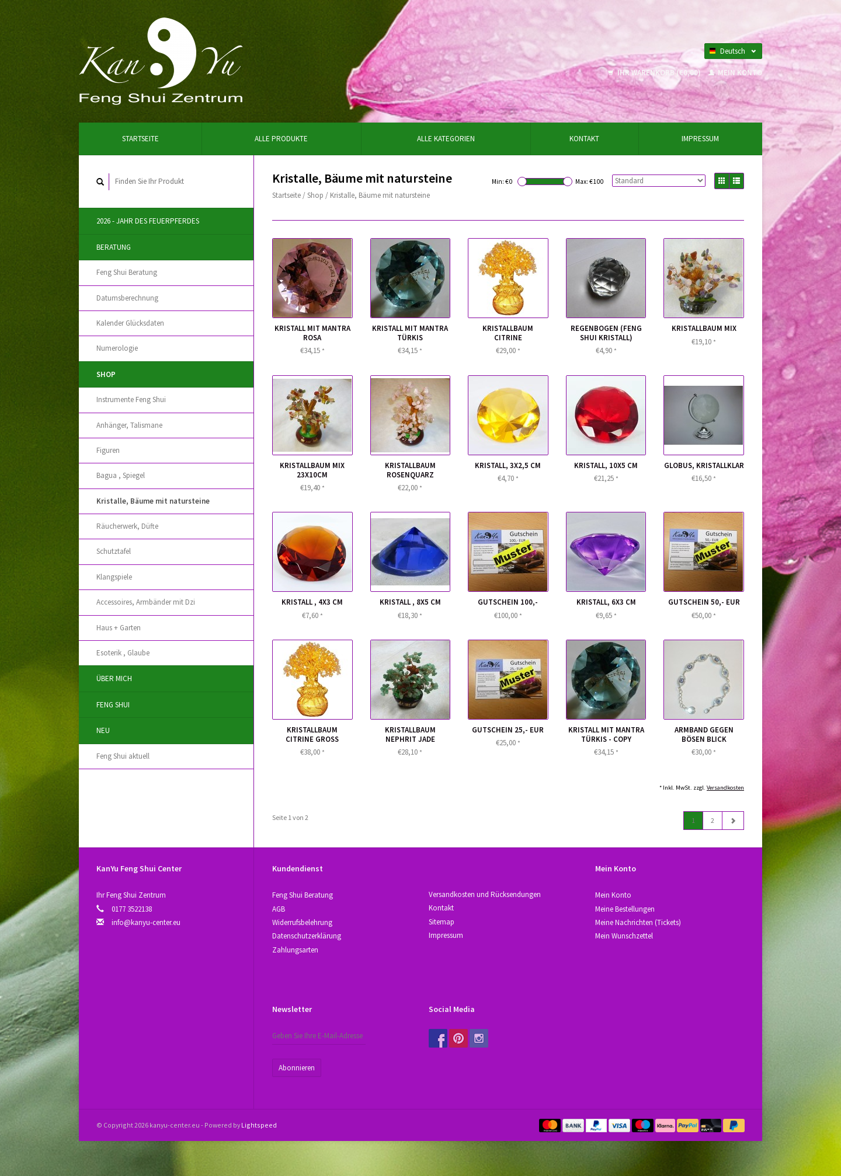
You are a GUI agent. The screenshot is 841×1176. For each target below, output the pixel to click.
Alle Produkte (281, 139)
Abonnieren (297, 1068)
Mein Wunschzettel (624, 936)
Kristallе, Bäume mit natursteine (153, 501)
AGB (278, 909)
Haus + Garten (118, 628)
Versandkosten (725, 787)
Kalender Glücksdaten (130, 323)
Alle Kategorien (446, 139)
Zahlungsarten (295, 950)
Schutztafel (113, 551)
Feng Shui (113, 705)
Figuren (108, 450)
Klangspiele (114, 577)
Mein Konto (735, 73)
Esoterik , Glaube (123, 653)
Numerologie (117, 348)
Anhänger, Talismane (129, 425)
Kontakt (584, 139)
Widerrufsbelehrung (302, 922)
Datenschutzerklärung (306, 936)
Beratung (113, 247)
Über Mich (114, 678)
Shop (106, 374)
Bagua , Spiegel (120, 475)
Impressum (700, 139)
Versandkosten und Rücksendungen (485, 894)
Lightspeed (259, 1125)
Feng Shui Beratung (126, 272)
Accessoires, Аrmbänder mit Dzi (145, 602)
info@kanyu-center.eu (146, 922)
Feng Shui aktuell (123, 756)
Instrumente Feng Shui (131, 399)
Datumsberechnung (127, 298)
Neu (103, 730)
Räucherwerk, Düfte (127, 526)
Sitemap (441, 922)
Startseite (140, 139)
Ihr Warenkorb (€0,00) (655, 73)
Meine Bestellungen (625, 909)
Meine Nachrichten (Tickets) (638, 922)
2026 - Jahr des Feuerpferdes (147, 221)
